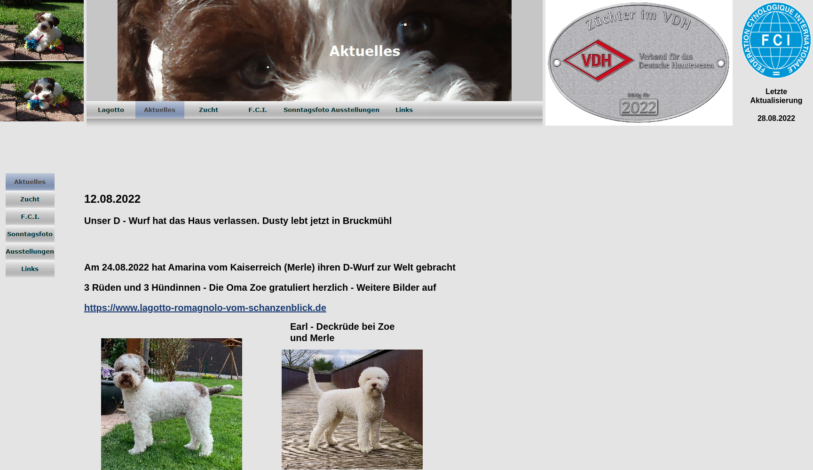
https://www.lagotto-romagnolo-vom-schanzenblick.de (205, 308)
